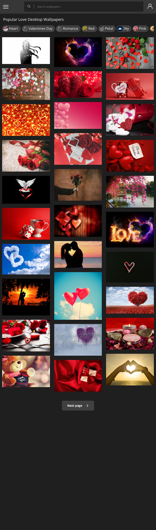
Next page (78, 406)
